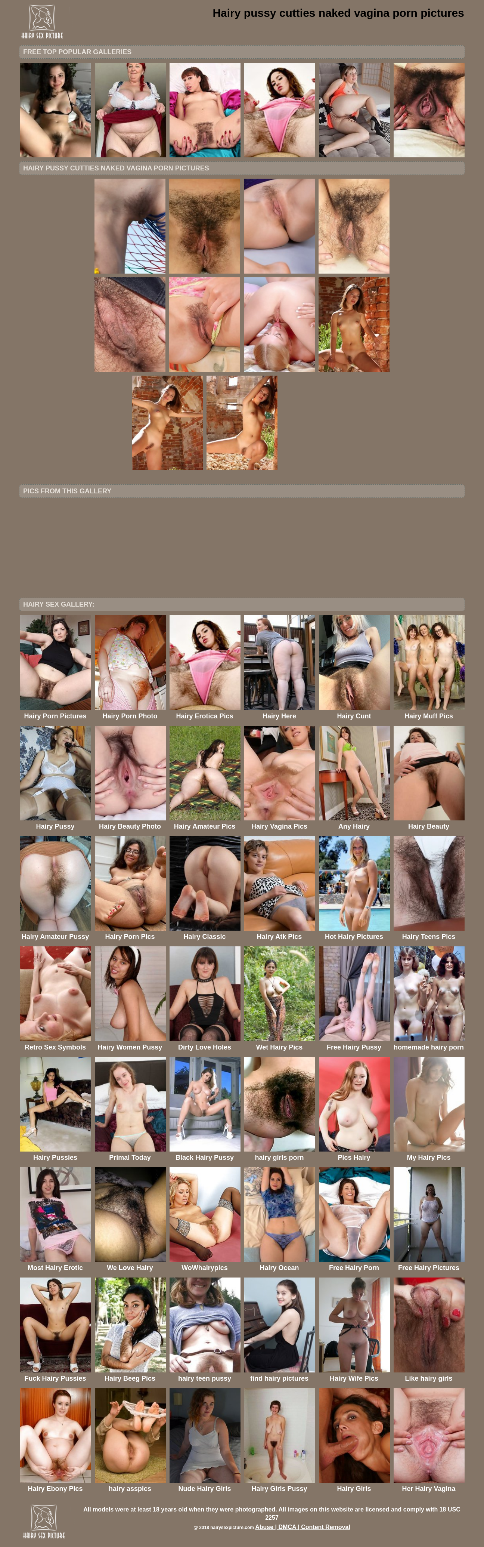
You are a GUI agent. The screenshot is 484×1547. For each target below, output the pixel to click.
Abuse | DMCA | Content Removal (302, 1527)
